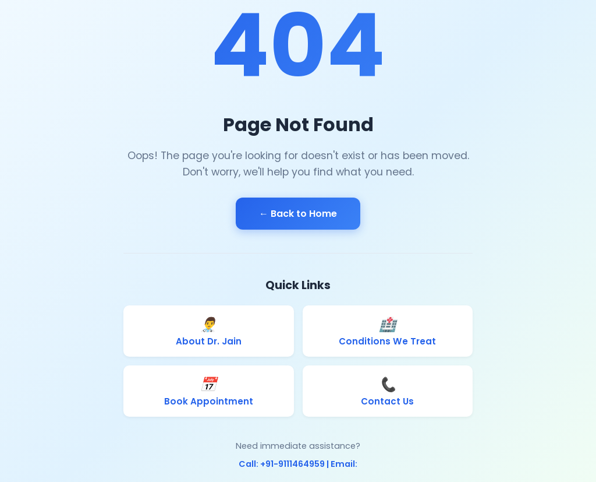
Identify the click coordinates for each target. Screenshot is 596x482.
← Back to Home (298, 213)
